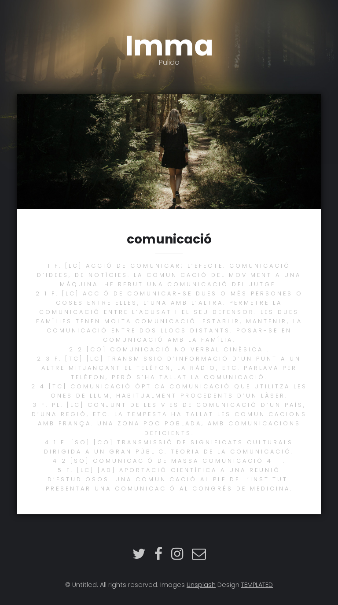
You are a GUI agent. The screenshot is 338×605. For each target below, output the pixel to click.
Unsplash (201, 584)
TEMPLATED (257, 584)
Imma (169, 46)
